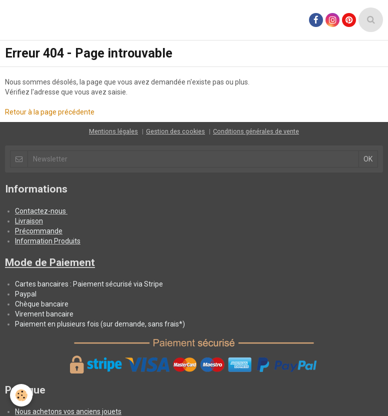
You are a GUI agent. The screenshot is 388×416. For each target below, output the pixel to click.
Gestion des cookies (175, 131)
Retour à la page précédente (49, 112)
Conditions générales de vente (256, 131)
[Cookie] (21, 395)
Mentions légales (113, 131)
